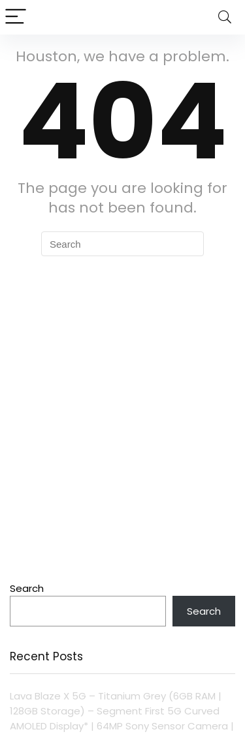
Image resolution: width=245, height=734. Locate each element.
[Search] (224, 17)
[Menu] (15, 17)
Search (27, 588)
